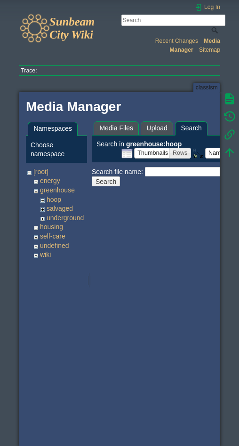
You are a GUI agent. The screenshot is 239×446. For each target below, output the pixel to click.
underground (65, 218)
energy (50, 180)
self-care (52, 236)
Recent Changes (176, 41)
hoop (54, 199)
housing (51, 227)
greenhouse (57, 190)
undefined (54, 245)
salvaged (60, 208)
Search (215, 30)
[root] (40, 171)
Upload (157, 128)
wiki (45, 254)
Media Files (116, 128)
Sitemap (209, 50)
